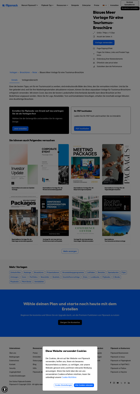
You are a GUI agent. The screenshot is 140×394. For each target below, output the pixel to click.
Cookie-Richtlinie (69, 377)
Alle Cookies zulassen (84, 385)
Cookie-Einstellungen (63, 385)
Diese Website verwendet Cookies (70, 352)
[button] (4, 389)
